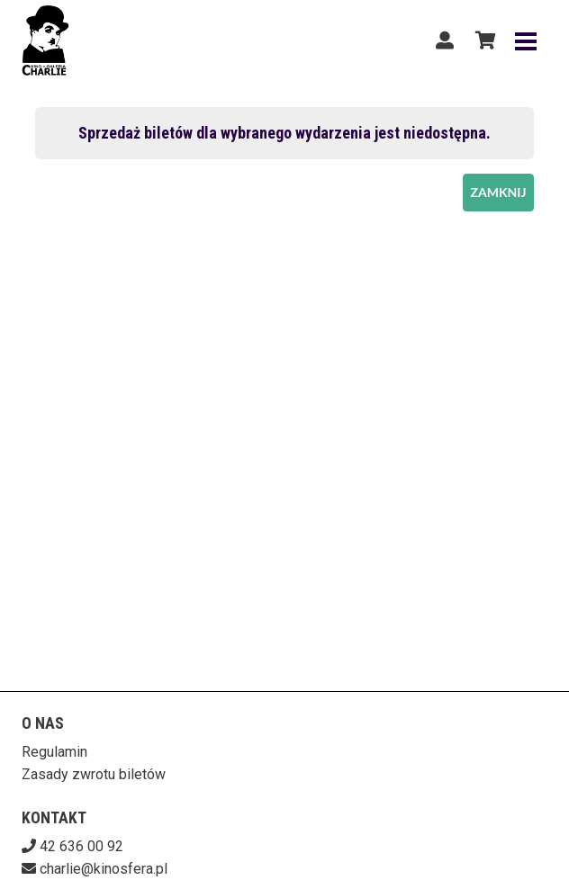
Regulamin (54, 751)
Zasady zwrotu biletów (94, 774)
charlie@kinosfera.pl (103, 868)
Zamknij (499, 192)
